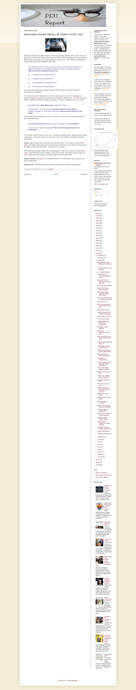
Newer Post (27, 174)
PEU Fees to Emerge (103, 319)
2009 (97, 460)
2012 (97, 248)
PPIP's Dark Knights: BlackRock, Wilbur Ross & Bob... (103, 293)
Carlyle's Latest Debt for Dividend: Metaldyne (104, 313)
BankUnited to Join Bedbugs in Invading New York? (103, 281)
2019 (97, 230)
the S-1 (76, 100)
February (100, 454)
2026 (97, 213)
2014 (97, 243)
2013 (97, 245)
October (100, 260)
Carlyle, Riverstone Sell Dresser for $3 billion (103, 406)
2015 (97, 240)
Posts (97, 192)
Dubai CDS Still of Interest (104, 285)
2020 (97, 228)
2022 (97, 223)
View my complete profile (101, 184)
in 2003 (79, 153)
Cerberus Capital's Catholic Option (102, 418)
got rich (55, 147)
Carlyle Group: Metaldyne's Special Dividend (103, 423)
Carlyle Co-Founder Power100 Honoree (107, 581)
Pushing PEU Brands (103, 310)
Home (56, 174)
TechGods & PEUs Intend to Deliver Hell (107, 505)
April (99, 449)
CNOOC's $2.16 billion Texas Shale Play (103, 376)
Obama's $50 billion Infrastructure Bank (103, 368)
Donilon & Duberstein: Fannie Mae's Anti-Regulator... (103, 389)
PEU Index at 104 (102, 302)
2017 (97, 235)
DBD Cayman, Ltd (61, 96)
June (99, 444)
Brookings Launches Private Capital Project (104, 428)
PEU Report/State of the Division (103, 164)
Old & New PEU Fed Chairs (107, 523)
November (101, 258)
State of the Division (101, 473)
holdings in (33, 98)
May (99, 447)
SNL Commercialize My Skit (103, 475)
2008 (97, 462)
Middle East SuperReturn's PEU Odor (103, 332)
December (101, 255)
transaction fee (60, 59)
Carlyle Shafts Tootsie (103, 431)
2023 (97, 220)
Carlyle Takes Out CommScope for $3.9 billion (104, 276)
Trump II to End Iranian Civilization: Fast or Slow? (107, 638)
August (100, 439)
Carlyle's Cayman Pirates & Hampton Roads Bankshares (104, 363)
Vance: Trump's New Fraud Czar (108, 599)
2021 (97, 225)
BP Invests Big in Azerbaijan (102, 402)
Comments (99, 195)
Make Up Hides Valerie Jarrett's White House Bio (104, 306)
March (99, 452)
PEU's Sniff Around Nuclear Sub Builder (103, 354)
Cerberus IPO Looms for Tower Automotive (104, 414)
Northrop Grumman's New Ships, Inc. (104, 342)
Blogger (75, 680)
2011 (97, 250)
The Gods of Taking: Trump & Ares (108, 540)
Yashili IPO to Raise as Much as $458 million (104, 350)
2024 (97, 218)
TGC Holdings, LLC (76, 96)
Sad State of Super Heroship (102, 327)
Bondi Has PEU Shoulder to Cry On (107, 619)
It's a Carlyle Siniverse (103, 272)
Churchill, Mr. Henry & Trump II (108, 487)
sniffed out (52, 164)
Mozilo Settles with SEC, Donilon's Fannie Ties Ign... (104, 338)
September (101, 437)
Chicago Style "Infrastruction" (102, 358)
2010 (97, 253)
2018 (97, 233)
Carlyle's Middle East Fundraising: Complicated (103, 323)
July (99, 442)
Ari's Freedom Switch (102, 477)
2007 (97, 465)
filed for (37, 56)
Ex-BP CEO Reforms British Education (103, 288)
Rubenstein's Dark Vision (104, 434)
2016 (97, 238)
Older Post (84, 174)
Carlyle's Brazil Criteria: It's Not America (103, 346)
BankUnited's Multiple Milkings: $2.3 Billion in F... (104, 264)
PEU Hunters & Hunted (103, 316)
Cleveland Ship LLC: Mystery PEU (103, 410)
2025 (97, 215)
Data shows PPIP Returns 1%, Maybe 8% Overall (104, 298)
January (100, 457)
